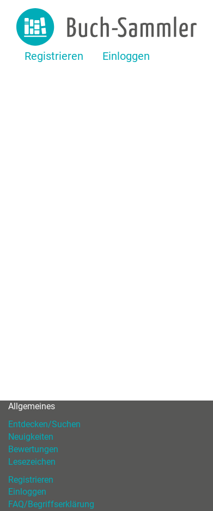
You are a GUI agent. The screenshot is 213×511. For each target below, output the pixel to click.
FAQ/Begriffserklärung (51, 504)
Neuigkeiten (30, 437)
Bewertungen (33, 449)
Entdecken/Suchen (44, 424)
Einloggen (126, 56)
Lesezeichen (32, 462)
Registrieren (54, 56)
